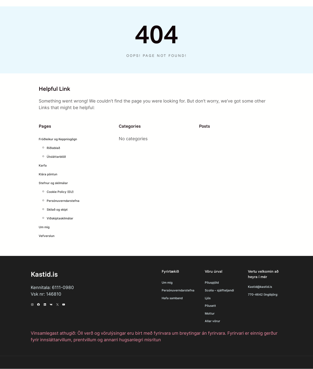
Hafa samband (164, 298)
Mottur (204, 314)
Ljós (202, 298)
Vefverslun (47, 236)
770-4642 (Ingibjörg (260, 295)
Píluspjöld (206, 282)
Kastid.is (44, 273)
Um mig (44, 227)
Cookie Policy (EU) (61, 192)
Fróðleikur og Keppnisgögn (59, 139)
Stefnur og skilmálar (54, 183)
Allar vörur (207, 321)
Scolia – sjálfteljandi (214, 290)
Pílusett (204, 306)
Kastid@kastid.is (258, 287)
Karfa (43, 165)
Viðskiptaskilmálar (60, 218)
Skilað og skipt (58, 209)
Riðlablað (53, 148)
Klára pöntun (48, 174)
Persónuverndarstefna (64, 201)
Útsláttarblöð (57, 157)
